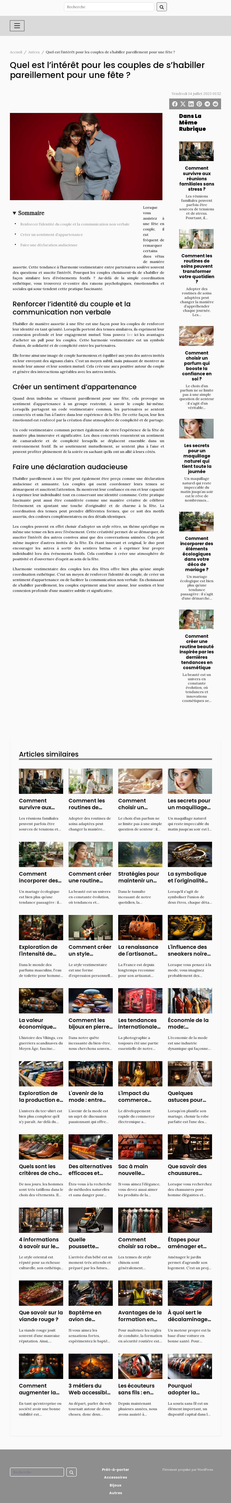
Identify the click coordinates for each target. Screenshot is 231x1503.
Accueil (16, 52)
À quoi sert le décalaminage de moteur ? (188, 1319)
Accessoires (115, 1477)
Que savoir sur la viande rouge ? (41, 1316)
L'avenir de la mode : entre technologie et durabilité (88, 1103)
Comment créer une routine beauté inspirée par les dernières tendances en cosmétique (197, 652)
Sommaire (31, 213)
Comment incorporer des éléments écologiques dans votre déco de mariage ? (196, 554)
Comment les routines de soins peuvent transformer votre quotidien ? (196, 269)
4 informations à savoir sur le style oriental (39, 1246)
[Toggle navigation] (17, 25)
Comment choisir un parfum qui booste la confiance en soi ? (197, 366)
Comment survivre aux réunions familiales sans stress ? (196, 178)
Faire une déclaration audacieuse (49, 245)
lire (130, 334)
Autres (34, 52)
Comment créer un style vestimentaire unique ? (90, 957)
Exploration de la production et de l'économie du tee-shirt (40, 1103)
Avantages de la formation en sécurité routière (140, 1319)
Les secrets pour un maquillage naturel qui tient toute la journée (197, 459)
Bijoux (115, 1485)
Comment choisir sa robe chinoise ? (137, 1246)
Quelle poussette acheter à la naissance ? (85, 1250)
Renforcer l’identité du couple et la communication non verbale (74, 224)
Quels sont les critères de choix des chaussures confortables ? (40, 1176)
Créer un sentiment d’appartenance (52, 234)
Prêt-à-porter (115, 1469)
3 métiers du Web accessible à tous (89, 1392)
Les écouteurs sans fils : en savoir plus (136, 1392)
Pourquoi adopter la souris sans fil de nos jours (189, 1396)
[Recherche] (109, 6)
